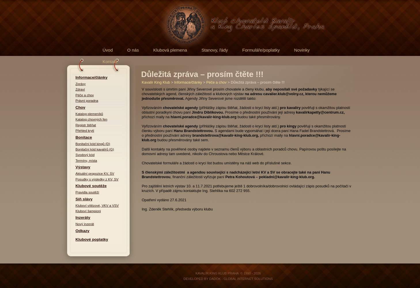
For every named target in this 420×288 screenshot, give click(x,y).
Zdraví (80, 89)
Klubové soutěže (91, 186)
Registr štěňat (85, 125)
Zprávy (80, 84)
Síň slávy (83, 199)
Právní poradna (86, 100)
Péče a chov (84, 95)
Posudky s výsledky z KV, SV (96, 179)
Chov (80, 107)
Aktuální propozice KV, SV (94, 173)
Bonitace (83, 137)
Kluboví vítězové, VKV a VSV (97, 205)
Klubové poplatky (91, 239)
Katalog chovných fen (91, 119)
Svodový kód (84, 155)
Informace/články (91, 77)
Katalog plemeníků (89, 114)
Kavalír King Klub (156, 82)
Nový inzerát (84, 224)
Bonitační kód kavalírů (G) (94, 149)
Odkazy (82, 231)
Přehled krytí (84, 130)
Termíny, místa (86, 160)
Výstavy (82, 167)
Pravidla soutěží (87, 192)
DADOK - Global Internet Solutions (241, 279)
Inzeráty (82, 217)
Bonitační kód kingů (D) (92, 144)
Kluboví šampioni (88, 211)
